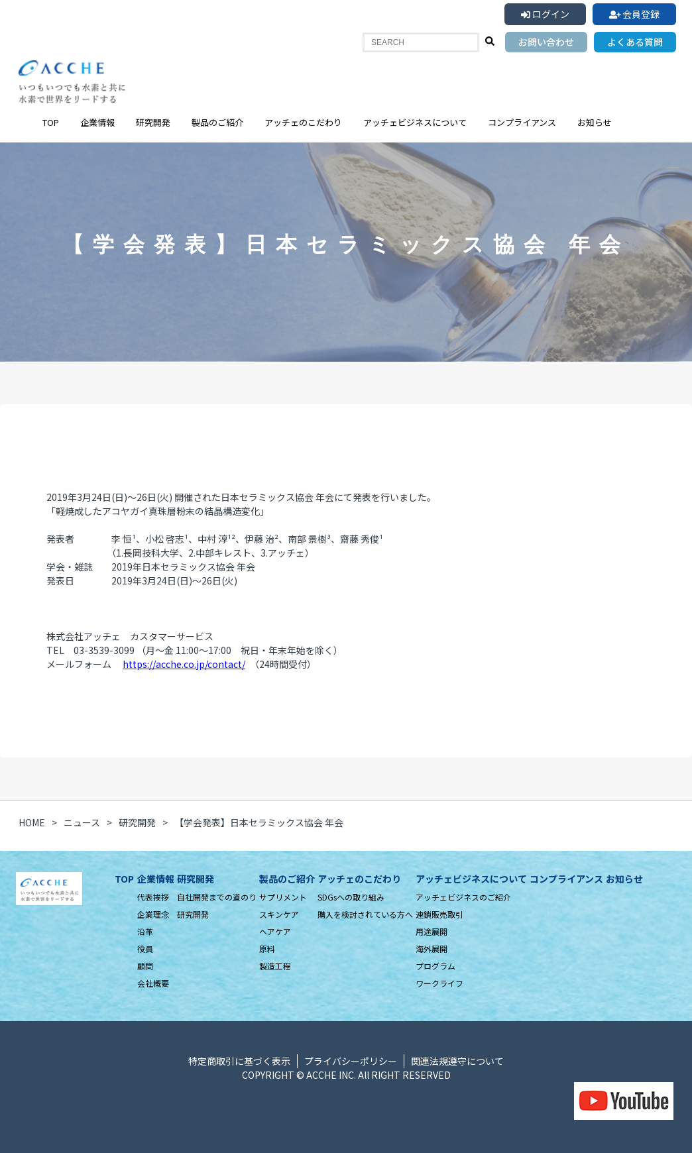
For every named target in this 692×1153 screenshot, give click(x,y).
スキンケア (279, 914)
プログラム (435, 965)
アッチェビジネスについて (415, 122)
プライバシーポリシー (350, 1061)
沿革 (145, 931)
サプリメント (283, 897)
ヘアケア (275, 931)
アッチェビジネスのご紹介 (463, 897)
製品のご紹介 (217, 122)
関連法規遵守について (457, 1061)
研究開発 (153, 122)
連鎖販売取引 (439, 914)
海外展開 (431, 948)
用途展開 (431, 931)
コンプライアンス (522, 122)
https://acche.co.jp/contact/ (184, 664)
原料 (267, 948)
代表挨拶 (153, 897)
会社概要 (153, 983)
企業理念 (153, 914)
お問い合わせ (546, 41)
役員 (145, 948)
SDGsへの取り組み (350, 897)
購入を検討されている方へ (365, 914)
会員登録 (634, 14)
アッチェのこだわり (303, 122)
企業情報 (97, 122)
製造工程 (275, 965)
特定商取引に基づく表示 (239, 1061)
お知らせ (594, 122)
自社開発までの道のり (217, 897)
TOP (50, 122)
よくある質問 (635, 41)
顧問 (145, 965)
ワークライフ (439, 983)
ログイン (545, 14)
